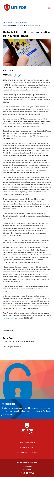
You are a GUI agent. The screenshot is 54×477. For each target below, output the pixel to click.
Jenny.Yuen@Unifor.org (14, 347)
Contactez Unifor (9, 414)
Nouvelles (10, 22)
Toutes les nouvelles (21, 22)
